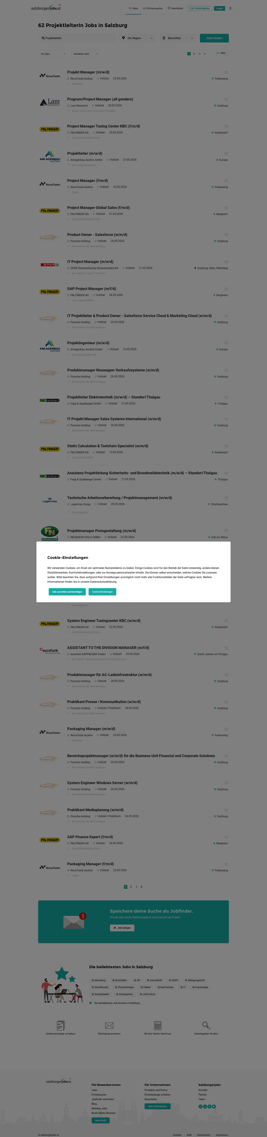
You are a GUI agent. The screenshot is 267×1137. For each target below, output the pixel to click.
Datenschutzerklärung (103, 581)
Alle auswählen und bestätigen (67, 592)
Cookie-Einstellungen (102, 592)
